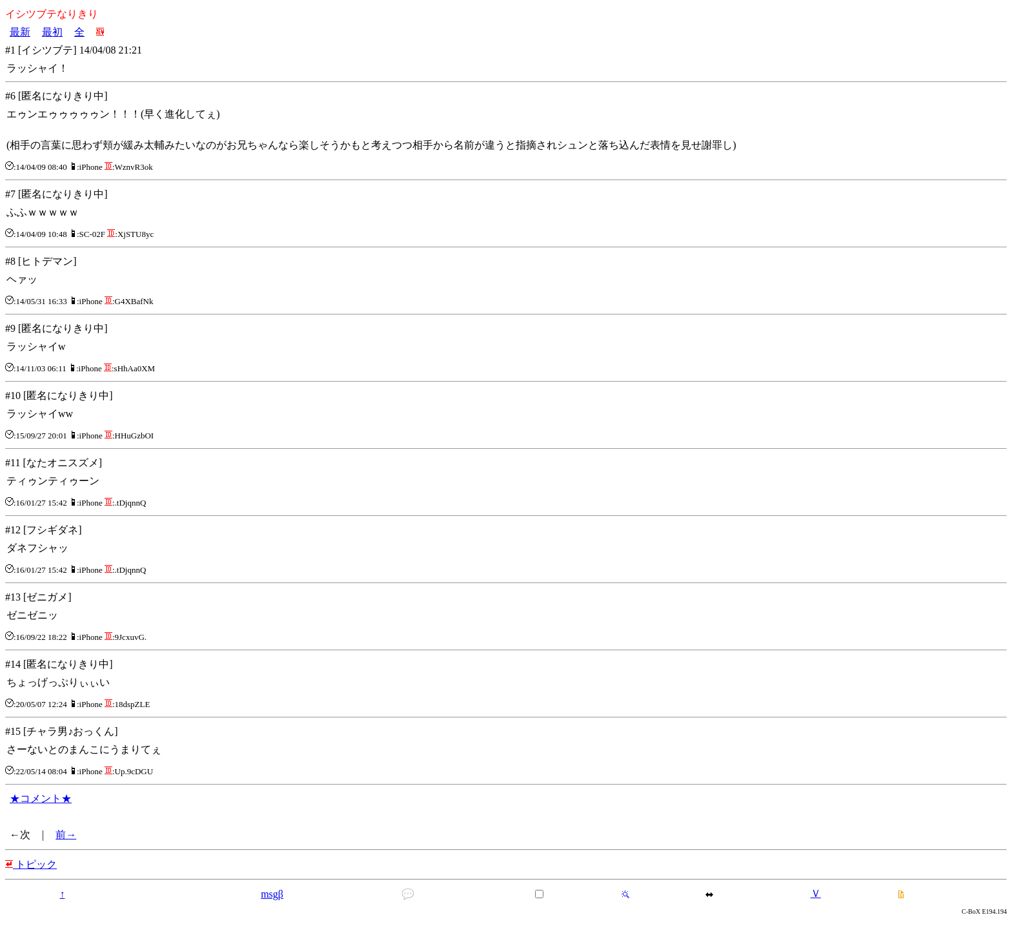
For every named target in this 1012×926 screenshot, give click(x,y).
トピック (31, 864)
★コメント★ (41, 798)
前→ (66, 834)
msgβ (272, 894)
